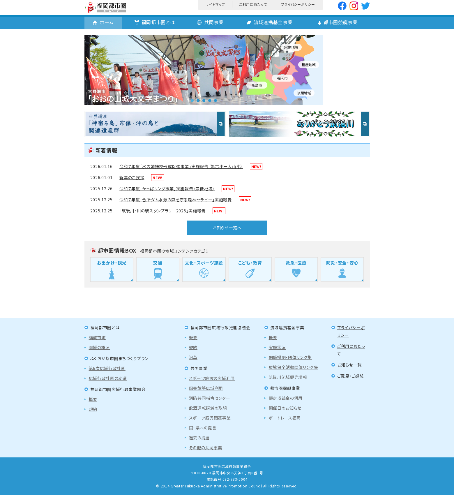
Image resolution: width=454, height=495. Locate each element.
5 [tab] (215, 100)
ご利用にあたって (253, 4)
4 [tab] (209, 100)
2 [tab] (198, 100)
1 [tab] (192, 100)
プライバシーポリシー (298, 4)
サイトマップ (215, 4)
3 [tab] (203, 100)
